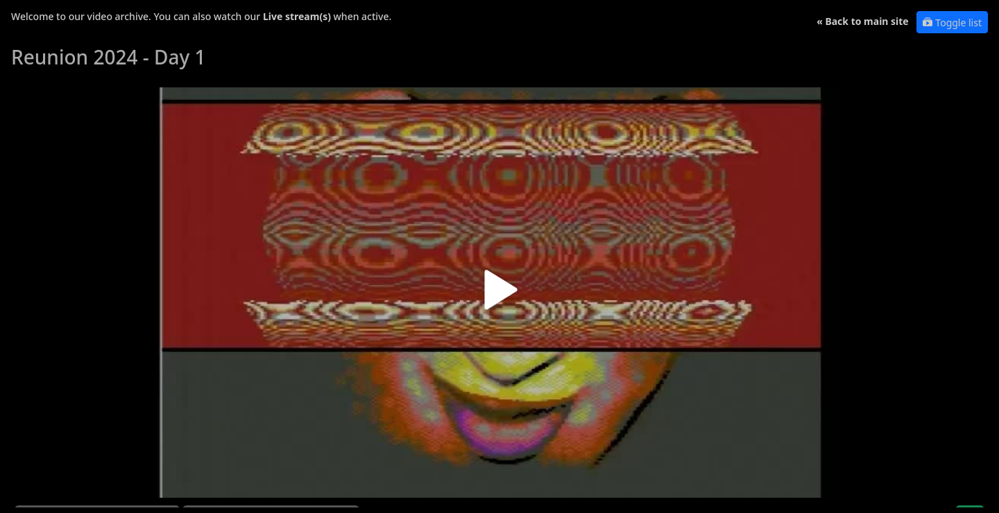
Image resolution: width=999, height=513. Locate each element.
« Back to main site (863, 21)
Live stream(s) (297, 16)
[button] (499, 295)
